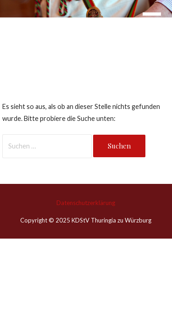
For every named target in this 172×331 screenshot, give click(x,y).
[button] (157, 26)
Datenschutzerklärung (85, 202)
